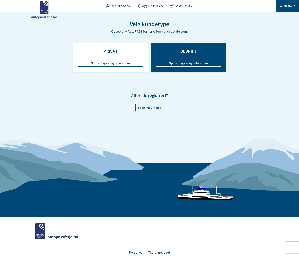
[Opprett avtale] (118, 6)
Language (286, 5)
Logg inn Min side (149, 108)
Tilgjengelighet (159, 252)
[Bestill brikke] (181, 6)
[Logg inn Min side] (150, 6)
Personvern (137, 252)
